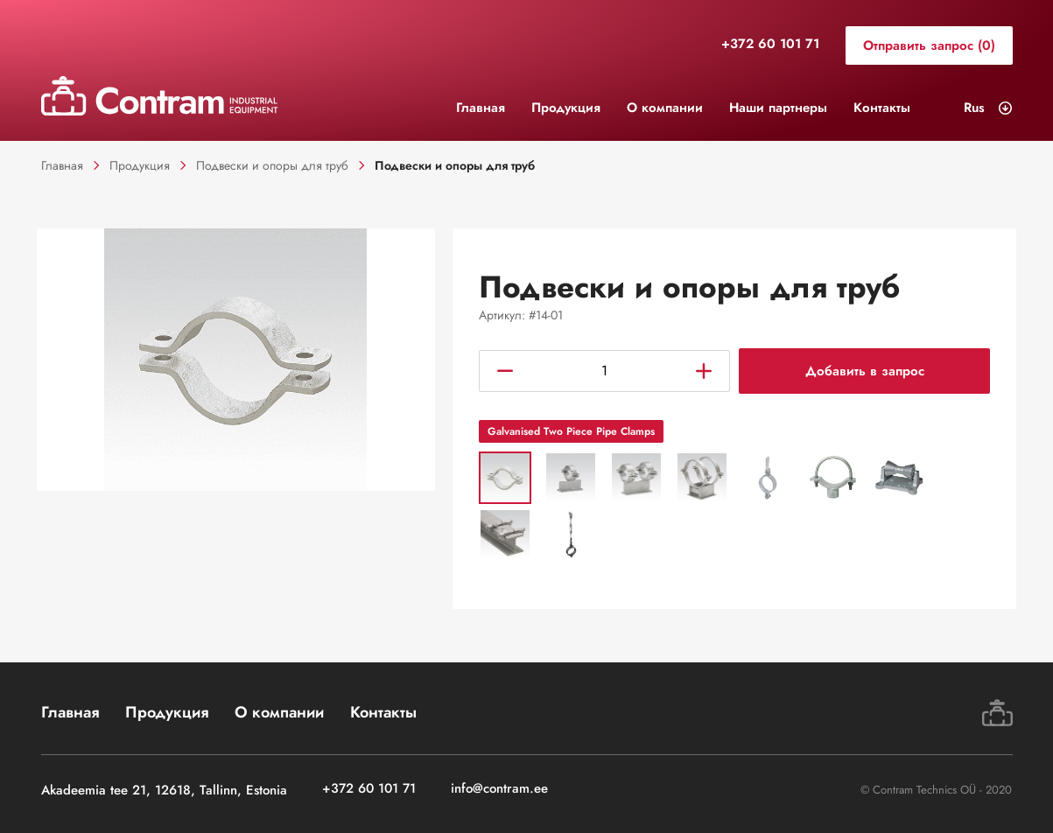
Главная (480, 108)
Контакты (881, 108)
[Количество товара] (604, 372)
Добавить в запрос (864, 372)
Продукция (565, 108)
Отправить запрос (929, 45)
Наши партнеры (778, 108)
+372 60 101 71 (770, 44)
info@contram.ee (499, 789)
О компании (665, 108)
